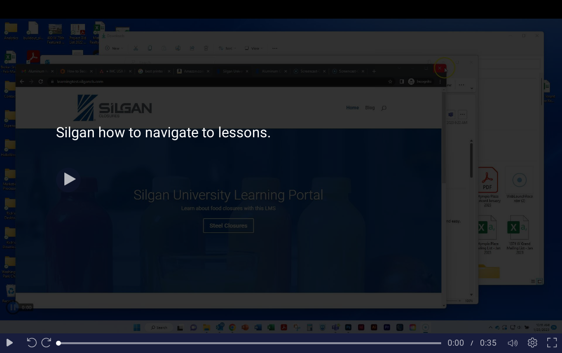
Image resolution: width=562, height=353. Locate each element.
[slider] (249, 343)
